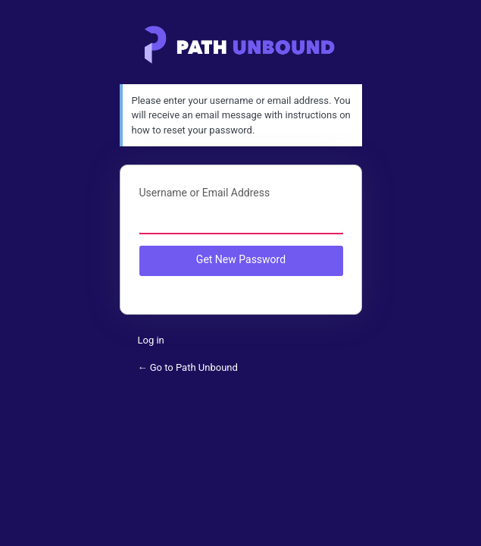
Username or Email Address (204, 193)
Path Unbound (240, 45)
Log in (151, 340)
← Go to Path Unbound (188, 367)
